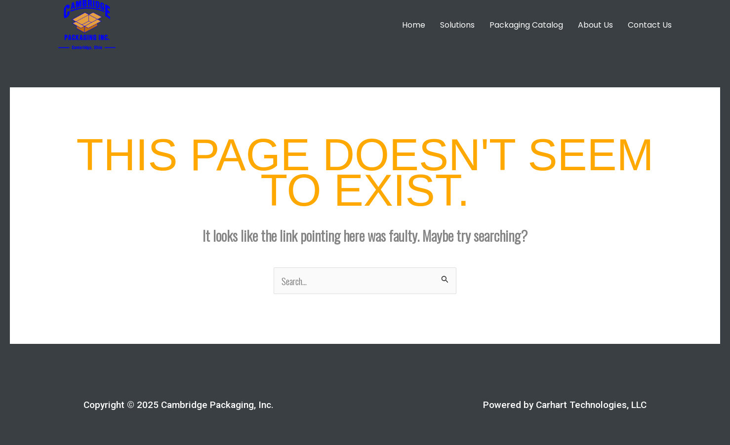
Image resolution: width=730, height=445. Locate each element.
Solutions (457, 25)
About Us (595, 25)
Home (413, 25)
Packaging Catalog (526, 25)
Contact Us (650, 25)
